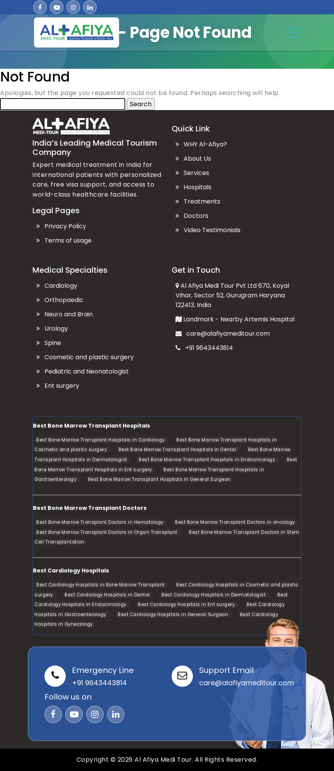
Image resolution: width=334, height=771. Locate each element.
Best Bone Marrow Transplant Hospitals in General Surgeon (159, 479)
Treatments (198, 201)
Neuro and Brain (64, 314)
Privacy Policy (61, 226)
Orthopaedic (60, 299)
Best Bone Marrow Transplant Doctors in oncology (235, 522)
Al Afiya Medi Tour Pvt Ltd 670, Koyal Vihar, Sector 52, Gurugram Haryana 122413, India (232, 295)
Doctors (192, 215)
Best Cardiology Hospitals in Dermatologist (214, 595)
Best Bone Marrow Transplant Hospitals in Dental (178, 450)
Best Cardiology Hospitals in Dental (108, 595)
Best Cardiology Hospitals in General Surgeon (174, 614)
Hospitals (193, 187)
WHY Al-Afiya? (201, 144)
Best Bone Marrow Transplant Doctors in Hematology (100, 522)
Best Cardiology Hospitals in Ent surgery (187, 604)
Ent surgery (57, 385)
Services (192, 172)
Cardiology (56, 285)
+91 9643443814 (204, 347)
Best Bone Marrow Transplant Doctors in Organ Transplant (107, 532)
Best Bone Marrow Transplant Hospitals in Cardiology (101, 440)
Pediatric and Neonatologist (82, 371)
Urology (52, 328)
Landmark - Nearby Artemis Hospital (235, 319)
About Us (193, 158)
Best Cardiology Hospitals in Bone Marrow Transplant (101, 585)
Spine (48, 342)
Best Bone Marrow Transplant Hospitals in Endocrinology (207, 460)
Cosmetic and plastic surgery (85, 357)
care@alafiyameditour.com (223, 333)
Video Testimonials (208, 230)
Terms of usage (64, 240)
